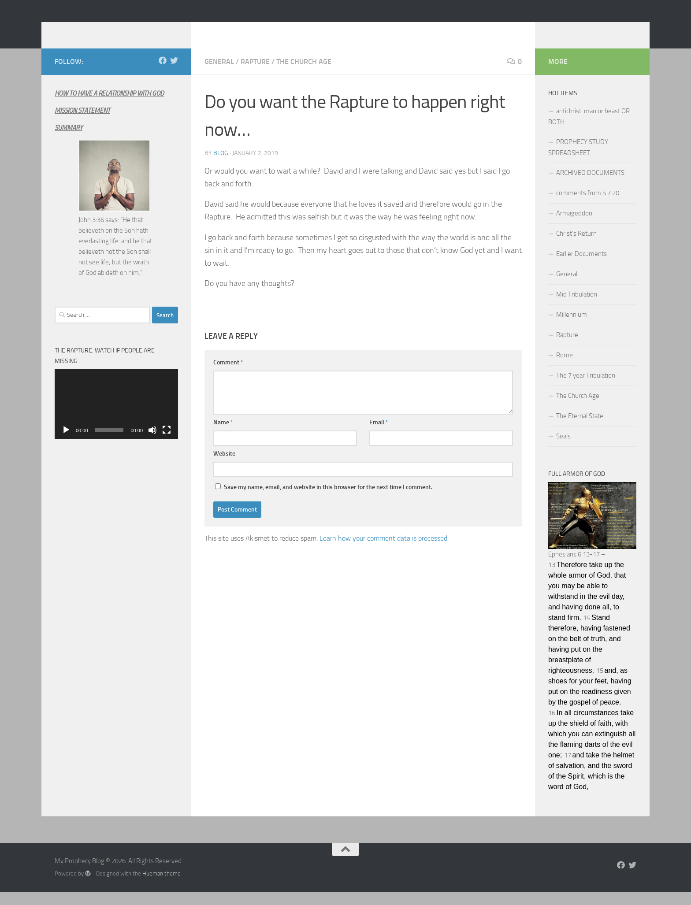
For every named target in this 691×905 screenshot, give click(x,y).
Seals (563, 449)
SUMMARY (68, 141)
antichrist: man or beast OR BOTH (589, 129)
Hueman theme (161, 886)
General (219, 74)
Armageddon (574, 226)
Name (223, 435)
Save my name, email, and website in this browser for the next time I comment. (328, 500)
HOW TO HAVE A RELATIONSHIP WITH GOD (109, 107)
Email (378, 435)
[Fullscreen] (166, 443)
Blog (220, 166)
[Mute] (152, 443)
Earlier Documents (581, 267)
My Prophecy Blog (124, 30)
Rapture (255, 74)
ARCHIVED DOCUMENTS (590, 186)
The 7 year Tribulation (585, 389)
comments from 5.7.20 (587, 206)
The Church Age (303, 74)
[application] (116, 417)
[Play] (66, 443)
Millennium (571, 328)
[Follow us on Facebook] (163, 74)
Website (224, 467)
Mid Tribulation (576, 308)
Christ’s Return (576, 247)
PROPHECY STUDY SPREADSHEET (578, 160)
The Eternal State (579, 429)
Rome (564, 368)
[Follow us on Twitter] (174, 74)
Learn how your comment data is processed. (384, 551)
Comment (228, 375)
